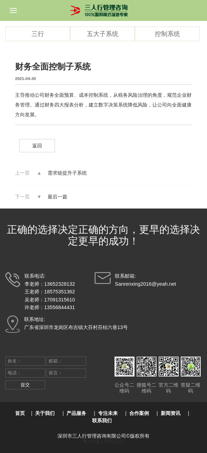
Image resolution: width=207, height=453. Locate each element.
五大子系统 (102, 33)
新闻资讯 (170, 413)
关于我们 (45, 413)
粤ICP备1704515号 (104, 441)
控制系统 (167, 33)
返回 (37, 145)
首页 (20, 413)
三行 (38, 33)
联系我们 (102, 420)
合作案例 (139, 413)
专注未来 (108, 413)
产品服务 (76, 413)
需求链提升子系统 (67, 173)
